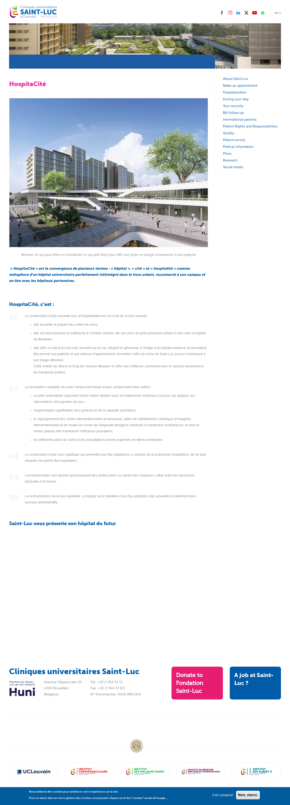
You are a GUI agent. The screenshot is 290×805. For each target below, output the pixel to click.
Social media (233, 167)
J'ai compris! (222, 795)
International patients (239, 119)
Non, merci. (248, 795)
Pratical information (238, 146)
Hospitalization (234, 92)
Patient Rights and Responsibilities (250, 126)
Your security (233, 105)
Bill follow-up (233, 112)
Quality (228, 133)
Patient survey (234, 139)
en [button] (278, 12)
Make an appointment (240, 85)
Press (227, 153)
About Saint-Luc (235, 78)
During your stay (236, 99)
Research (230, 160)
